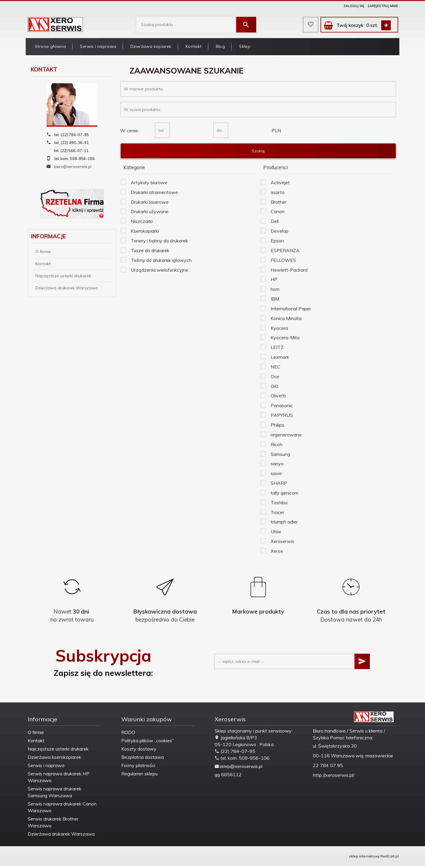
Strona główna (50, 46)
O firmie (43, 251)
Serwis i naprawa (98, 46)
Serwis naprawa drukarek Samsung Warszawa (54, 792)
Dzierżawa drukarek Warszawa (66, 288)
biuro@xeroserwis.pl (72, 166)
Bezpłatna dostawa (142, 757)
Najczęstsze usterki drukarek (63, 275)
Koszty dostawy (138, 749)
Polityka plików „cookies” (147, 740)
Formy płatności (138, 765)
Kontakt (194, 46)
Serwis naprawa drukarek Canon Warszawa (62, 807)
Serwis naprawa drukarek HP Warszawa (58, 777)
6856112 (231, 774)
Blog (220, 46)
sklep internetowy (364, 856)
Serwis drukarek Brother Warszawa (53, 822)
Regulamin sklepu (139, 774)
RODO (128, 732)
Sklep (244, 46)
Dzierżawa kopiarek (150, 46)
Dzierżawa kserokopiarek (54, 757)
